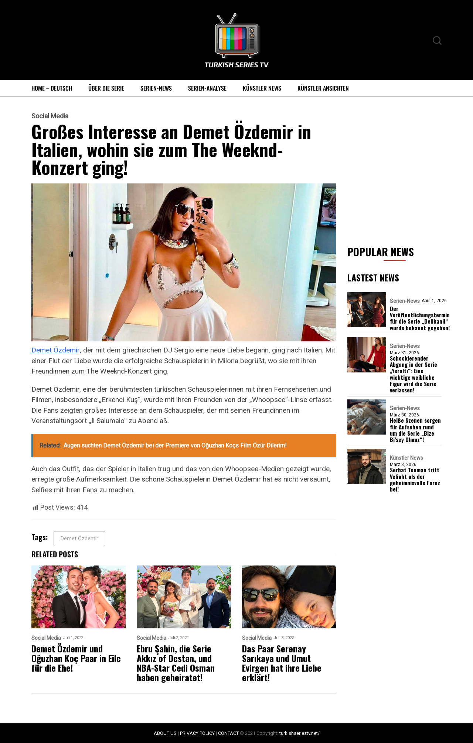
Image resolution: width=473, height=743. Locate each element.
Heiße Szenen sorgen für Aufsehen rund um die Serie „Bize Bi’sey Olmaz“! (415, 430)
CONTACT (228, 733)
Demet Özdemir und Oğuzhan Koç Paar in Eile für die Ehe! (76, 658)
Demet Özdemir (55, 350)
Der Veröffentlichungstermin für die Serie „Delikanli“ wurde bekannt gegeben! (420, 318)
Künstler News (262, 88)
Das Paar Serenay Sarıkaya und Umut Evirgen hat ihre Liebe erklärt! (281, 663)
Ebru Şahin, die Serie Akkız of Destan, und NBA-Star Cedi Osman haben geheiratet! (176, 663)
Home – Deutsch (51, 88)
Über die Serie (106, 88)
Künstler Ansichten (323, 88)
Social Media (49, 116)
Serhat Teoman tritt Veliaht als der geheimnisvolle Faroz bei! (415, 479)
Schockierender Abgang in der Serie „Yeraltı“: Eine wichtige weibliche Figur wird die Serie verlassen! (413, 374)
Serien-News (156, 88)
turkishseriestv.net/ (299, 733)
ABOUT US (165, 733)
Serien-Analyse (207, 88)
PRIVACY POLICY (197, 733)
